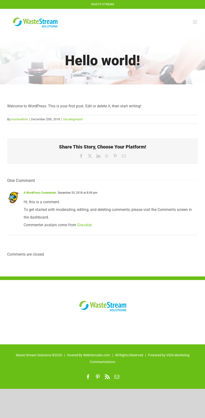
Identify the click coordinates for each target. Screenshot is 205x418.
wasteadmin (19, 119)
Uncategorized (72, 119)
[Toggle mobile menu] (195, 22)
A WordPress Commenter (40, 192)
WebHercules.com (96, 355)
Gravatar (84, 225)
